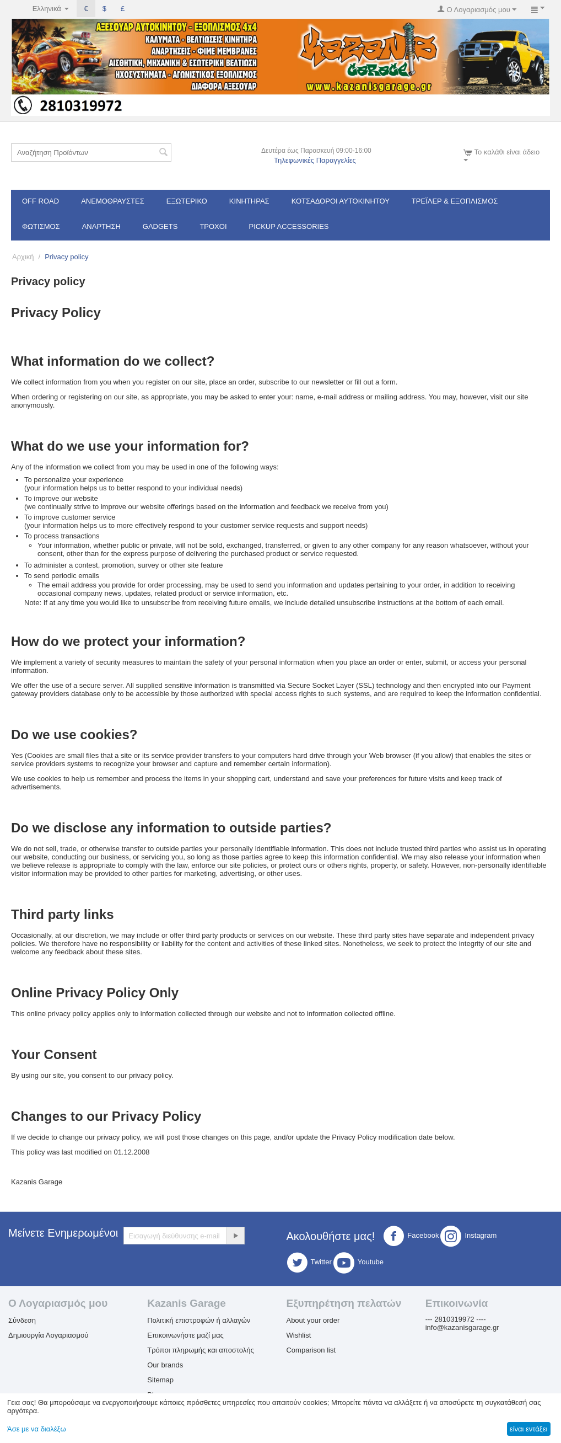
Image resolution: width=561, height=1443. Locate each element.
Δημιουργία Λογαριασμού (48, 1335)
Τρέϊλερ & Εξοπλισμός (455, 201)
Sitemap (160, 1380)
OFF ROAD (40, 201)
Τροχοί (212, 226)
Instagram (468, 1236)
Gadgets (160, 226)
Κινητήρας (249, 201)
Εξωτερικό (186, 201)
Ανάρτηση (101, 226)
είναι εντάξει (528, 1429)
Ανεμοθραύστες (112, 201)
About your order (312, 1320)
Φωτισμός (41, 226)
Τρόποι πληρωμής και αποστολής (200, 1350)
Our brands (165, 1365)
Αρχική (23, 257)
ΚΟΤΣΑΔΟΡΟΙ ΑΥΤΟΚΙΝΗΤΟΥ (341, 201)
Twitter (309, 1262)
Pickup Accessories (289, 226)
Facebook (411, 1236)
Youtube (358, 1262)
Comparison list (311, 1350)
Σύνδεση (22, 1320)
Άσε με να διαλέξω (36, 1429)
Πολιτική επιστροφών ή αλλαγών (198, 1320)
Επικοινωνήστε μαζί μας (185, 1335)
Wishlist (298, 1335)
